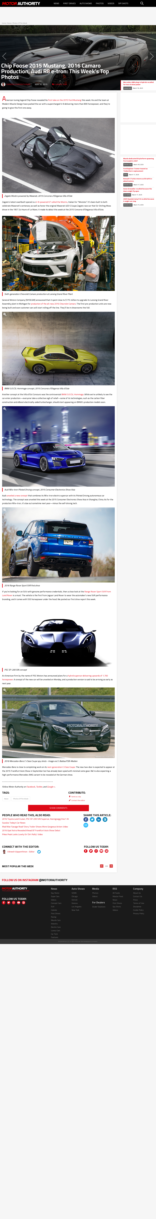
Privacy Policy (138, 913)
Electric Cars (128, 164)
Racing (53, 917)
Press (135, 900)
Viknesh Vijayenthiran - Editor (21, 852)
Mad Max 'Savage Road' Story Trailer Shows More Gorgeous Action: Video (35, 827)
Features (54, 937)
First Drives (69, 3)
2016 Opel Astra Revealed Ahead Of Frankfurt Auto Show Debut (31, 830)
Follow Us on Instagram (34, 880)
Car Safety (127, 194)
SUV (52, 906)
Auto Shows (86, 3)
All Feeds (116, 893)
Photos (100, 3)
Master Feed (118, 896)
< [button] (101, 866)
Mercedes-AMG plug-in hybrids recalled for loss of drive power (138, 83)
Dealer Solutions (98, 906)
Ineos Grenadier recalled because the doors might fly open (137, 190)
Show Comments (58, 808)
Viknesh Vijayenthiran (18, 84)
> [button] (111, 866)
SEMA (74, 893)
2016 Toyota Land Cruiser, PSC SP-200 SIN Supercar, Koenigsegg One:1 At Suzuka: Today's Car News (35, 821)
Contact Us (137, 896)
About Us (137, 893)
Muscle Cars (56, 920)
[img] (85, 819)
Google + (51, 787)
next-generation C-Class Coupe (61, 767)
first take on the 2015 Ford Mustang (64, 100)
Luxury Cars (127, 88)
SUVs (125, 174)
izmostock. (95, 941)
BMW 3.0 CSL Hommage (73, 394)
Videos (111, 3)
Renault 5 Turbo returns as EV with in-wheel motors (137, 180)
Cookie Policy (138, 910)
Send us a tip (74, 796)
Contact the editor (76, 800)
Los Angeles (76, 906)
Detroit (75, 900)
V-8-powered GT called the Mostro (51, 202)
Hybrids (54, 910)
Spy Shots (123, 3)
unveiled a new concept (17, 496)
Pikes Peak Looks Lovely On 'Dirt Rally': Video (22, 834)
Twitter (39, 787)
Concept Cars (56, 903)
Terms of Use (138, 903)
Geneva (75, 903)
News (56, 3)
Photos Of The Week (20, 23)
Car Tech (54, 934)
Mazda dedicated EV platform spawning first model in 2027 (138, 159)
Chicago (75, 896)
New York (75, 910)
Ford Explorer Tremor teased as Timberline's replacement (135, 170)
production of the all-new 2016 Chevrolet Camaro (53, 304)
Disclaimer (137, 906)
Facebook (30, 787)
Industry (54, 923)
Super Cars (55, 896)
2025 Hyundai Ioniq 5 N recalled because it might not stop (138, 200)
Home (4, 23)
